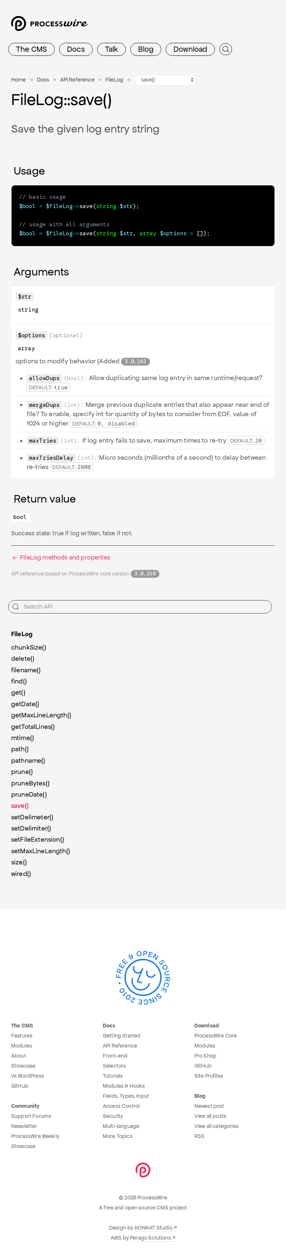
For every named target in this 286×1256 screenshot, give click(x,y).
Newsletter (24, 1124)
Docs (76, 49)
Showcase (23, 1064)
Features (21, 1033)
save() (20, 804)
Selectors (114, 1064)
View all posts (210, 1114)
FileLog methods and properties (60, 556)
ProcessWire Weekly (35, 1134)
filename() (26, 668)
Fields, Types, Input (126, 1094)
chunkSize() (28, 645)
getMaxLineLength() (41, 713)
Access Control (121, 1104)
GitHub (19, 1084)
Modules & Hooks (124, 1084)
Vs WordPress (27, 1074)
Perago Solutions (150, 1236)
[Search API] (140, 605)
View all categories (216, 1124)
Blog (145, 49)
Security (113, 1114)
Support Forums (31, 1114)
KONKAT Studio (153, 1225)
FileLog (114, 79)
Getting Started (121, 1033)
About (18, 1054)
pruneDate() (29, 792)
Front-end (115, 1054)
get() (18, 690)
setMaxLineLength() (40, 849)
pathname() (28, 759)
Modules (21, 1043)
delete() (22, 657)
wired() (21, 872)
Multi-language (121, 1124)
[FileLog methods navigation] (165, 80)
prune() (22, 770)
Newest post (209, 1104)
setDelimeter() (32, 815)
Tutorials (113, 1074)
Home (18, 79)
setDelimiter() (31, 826)
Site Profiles (208, 1074)
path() (20, 747)
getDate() (25, 702)
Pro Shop (205, 1054)
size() (19, 860)
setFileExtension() (37, 837)
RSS (199, 1134)
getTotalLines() (33, 725)
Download (190, 49)
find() (19, 679)
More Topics (118, 1134)
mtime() (22, 736)
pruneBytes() (30, 781)
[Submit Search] (225, 49)
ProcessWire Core (215, 1033)
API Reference (77, 79)
